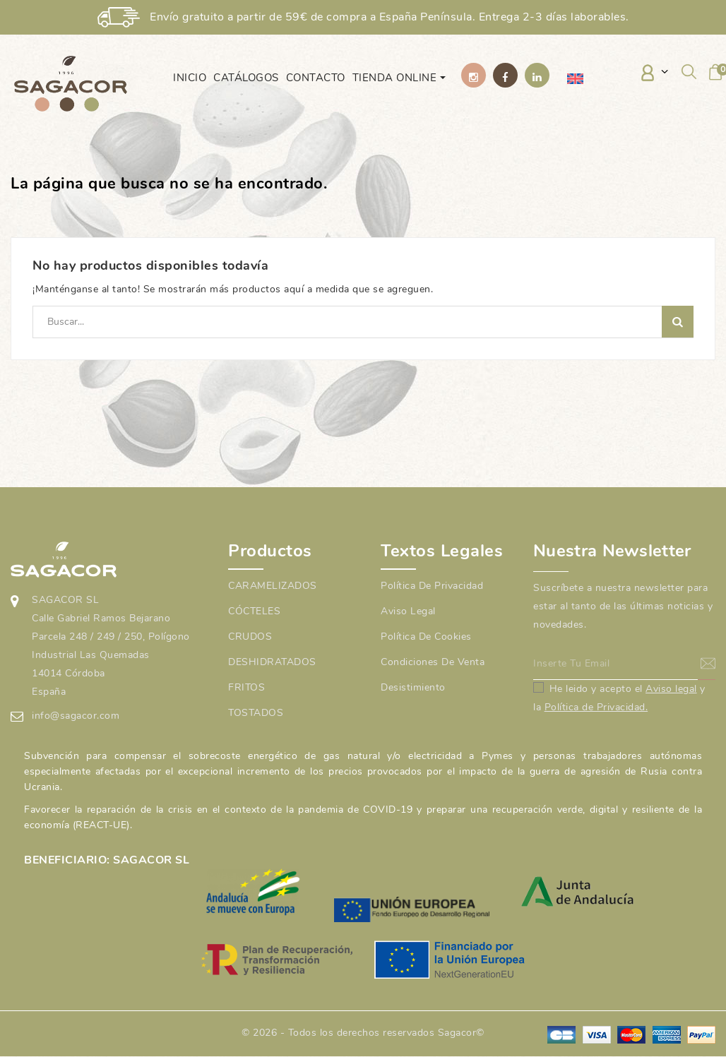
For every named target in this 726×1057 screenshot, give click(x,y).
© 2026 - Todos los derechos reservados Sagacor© (363, 1032)
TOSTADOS (255, 712)
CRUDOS (250, 636)
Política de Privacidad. (596, 707)
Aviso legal (408, 611)
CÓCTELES (254, 611)
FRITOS (246, 687)
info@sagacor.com (75, 715)
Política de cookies (426, 636)
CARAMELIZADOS (272, 585)
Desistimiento (413, 687)
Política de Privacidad (432, 585)
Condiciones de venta (432, 662)
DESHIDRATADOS (272, 662)
